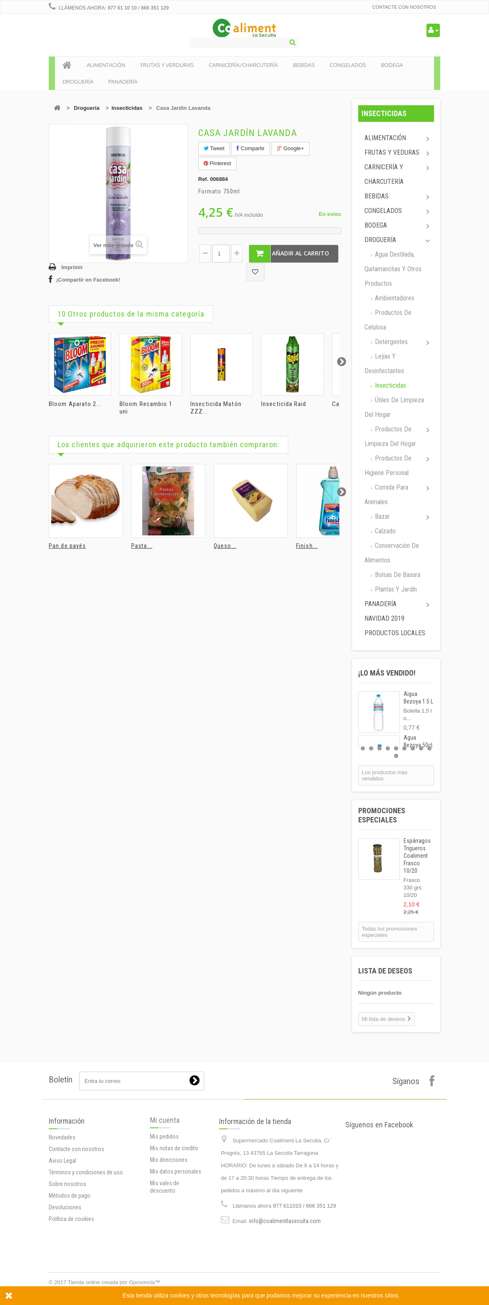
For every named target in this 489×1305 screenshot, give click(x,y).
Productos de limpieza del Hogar (390, 436)
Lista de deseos (385, 970)
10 (396, 756)
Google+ (290, 148)
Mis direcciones (168, 1211)
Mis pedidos (164, 1188)
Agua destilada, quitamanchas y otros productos (393, 268)
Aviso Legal (62, 1228)
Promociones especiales (381, 815)
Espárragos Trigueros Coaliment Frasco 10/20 (417, 855)
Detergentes (390, 342)
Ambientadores (393, 298)
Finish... (307, 545)
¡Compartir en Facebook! (88, 280)
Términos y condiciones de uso (86, 1240)
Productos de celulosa (388, 320)
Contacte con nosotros (404, 7)
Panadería (380, 604)
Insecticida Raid (284, 404)
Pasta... (141, 545)
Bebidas (376, 196)
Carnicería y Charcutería (384, 174)
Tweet (214, 148)
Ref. (203, 179)
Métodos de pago (69, 1263)
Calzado (384, 531)
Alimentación (385, 138)
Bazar (381, 516)
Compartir (250, 148)
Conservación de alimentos (391, 553)
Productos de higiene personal (388, 465)
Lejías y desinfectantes (384, 363)
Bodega (375, 225)
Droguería (86, 108)
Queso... (225, 545)
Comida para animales (386, 494)
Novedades (62, 1205)
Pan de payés (67, 545)
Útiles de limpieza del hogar (394, 407)
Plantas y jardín (395, 589)
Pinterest (217, 163)
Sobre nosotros (67, 1251)
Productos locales (394, 633)
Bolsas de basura (396, 575)
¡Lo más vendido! (387, 673)
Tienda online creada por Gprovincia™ (114, 1282)
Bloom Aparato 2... (75, 404)
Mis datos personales (175, 1223)
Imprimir (72, 267)
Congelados (383, 211)
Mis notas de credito (174, 1199)
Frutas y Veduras (391, 152)
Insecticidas (127, 108)
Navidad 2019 (384, 618)
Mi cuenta (165, 1171)
